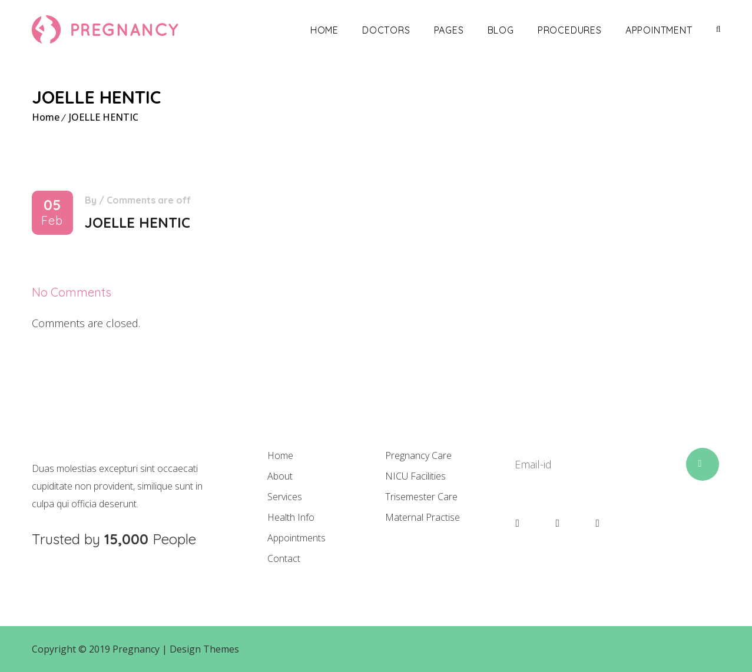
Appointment (659, 30)
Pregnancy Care (418, 455)
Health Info (290, 517)
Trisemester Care (421, 496)
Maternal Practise (422, 517)
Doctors (386, 30)
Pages (449, 30)
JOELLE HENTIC (103, 117)
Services (284, 496)
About (280, 476)
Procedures (570, 30)
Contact (283, 558)
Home (324, 30)
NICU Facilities (415, 476)
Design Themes (204, 649)
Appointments (296, 537)
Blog (501, 30)
